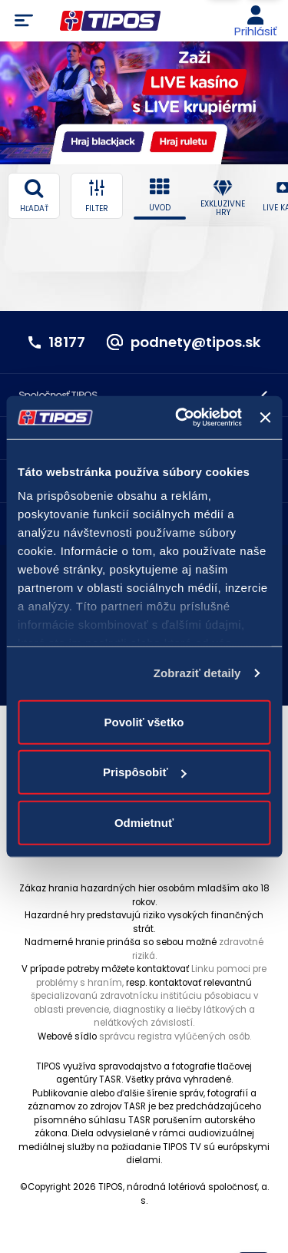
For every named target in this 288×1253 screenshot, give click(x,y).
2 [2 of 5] (137, 161)
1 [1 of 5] (128, 161)
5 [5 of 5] (160, 161)
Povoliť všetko (144, 721)
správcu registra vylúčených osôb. (175, 1036)
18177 (66, 342)
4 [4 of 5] (151, 161)
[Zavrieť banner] (265, 417)
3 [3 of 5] (144, 161)
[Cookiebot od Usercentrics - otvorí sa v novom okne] (181, 418)
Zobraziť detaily (197, 672)
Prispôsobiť (145, 772)
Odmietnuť (144, 821)
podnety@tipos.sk (195, 342)
